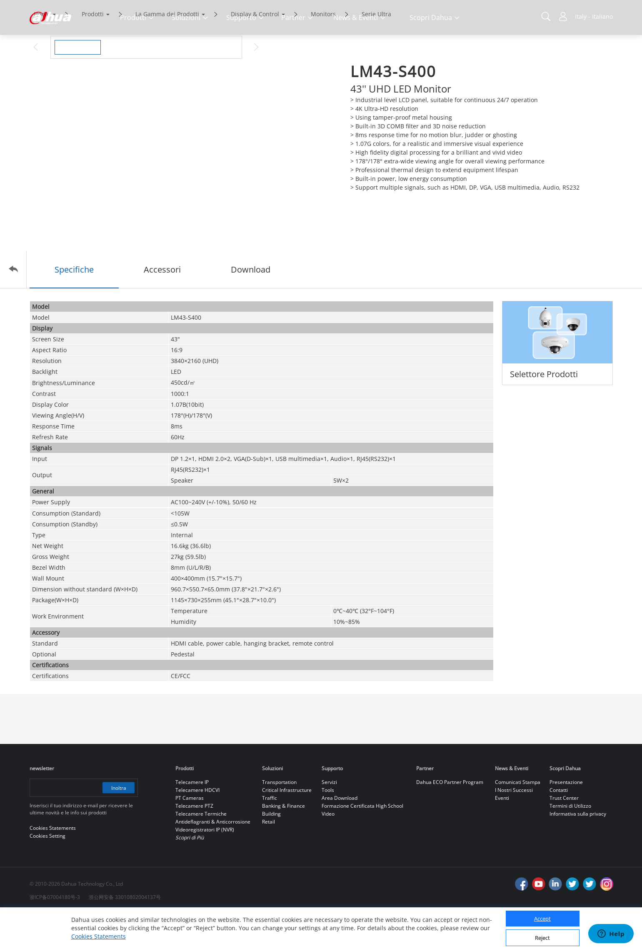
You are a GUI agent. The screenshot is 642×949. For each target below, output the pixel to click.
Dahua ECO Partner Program (449, 817)
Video (328, 848)
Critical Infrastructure (287, 825)
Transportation (279, 817)
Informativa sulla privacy (578, 848)
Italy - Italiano (594, 16)
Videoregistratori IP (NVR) (204, 864)
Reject (542, 937)
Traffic (269, 832)
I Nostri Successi (514, 825)
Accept (542, 918)
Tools (328, 825)
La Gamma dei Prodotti (167, 49)
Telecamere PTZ (194, 840)
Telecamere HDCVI (197, 825)
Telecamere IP (192, 817)
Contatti (559, 825)
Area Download (339, 832)
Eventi (502, 832)
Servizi (329, 817)
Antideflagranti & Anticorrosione (212, 856)
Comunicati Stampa (517, 817)
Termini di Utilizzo (570, 840)
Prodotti (93, 49)
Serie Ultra (376, 49)
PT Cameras (189, 832)
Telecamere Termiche (201, 848)
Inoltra (117, 822)
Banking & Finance (283, 840)
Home (42, 49)
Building (271, 848)
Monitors (323, 49)
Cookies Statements (98, 936)
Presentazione (566, 817)
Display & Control (255, 49)
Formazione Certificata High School (362, 840)
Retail (268, 856)
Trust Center (564, 832)
